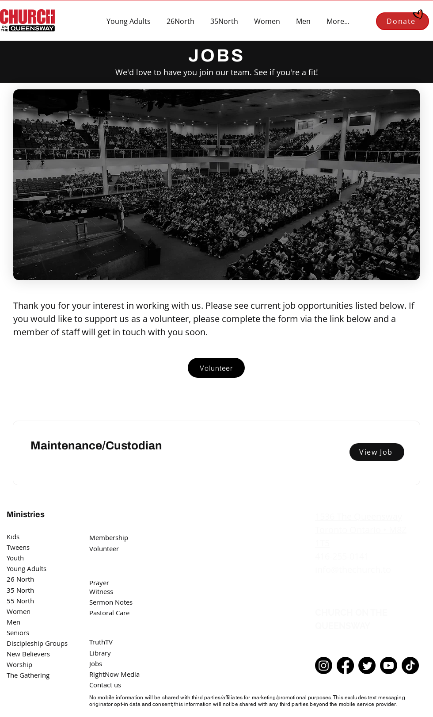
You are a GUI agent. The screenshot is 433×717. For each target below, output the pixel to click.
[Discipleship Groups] (40, 643)
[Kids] (32, 536)
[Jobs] (114, 663)
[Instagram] (323, 665)
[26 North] (32, 579)
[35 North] (32, 590)
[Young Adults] (32, 568)
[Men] (32, 622)
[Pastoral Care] (120, 612)
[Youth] (32, 557)
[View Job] (376, 452)
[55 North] (32, 600)
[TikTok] (410, 665)
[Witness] (120, 591)
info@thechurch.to (353, 569)
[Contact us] (120, 684)
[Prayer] (114, 582)
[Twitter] (367, 665)
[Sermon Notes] (114, 602)
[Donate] (402, 21)
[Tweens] (32, 547)
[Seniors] (32, 632)
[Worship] (32, 664)
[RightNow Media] (120, 674)
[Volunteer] (216, 368)
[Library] (120, 653)
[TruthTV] (120, 641)
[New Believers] (32, 653)
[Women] (32, 611)
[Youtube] (388, 665)
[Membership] (114, 537)
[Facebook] (345, 665)
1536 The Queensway (358, 516)
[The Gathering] (32, 675)
